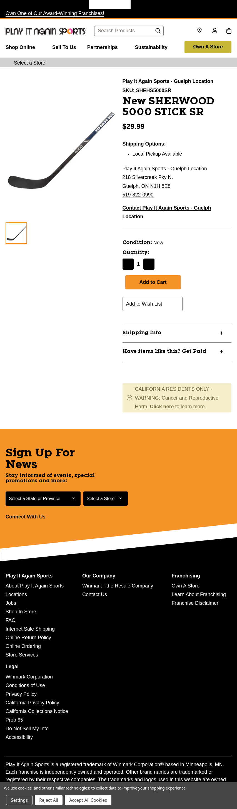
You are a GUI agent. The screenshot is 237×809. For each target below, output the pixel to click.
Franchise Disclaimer (195, 603)
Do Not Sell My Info (27, 728)
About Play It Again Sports (35, 586)
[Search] (158, 32)
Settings (19, 800)
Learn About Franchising (199, 594)
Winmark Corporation (29, 677)
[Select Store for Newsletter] (105, 498)
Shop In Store (21, 611)
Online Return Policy (28, 637)
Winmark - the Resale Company (117, 586)
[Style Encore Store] (151, 4)
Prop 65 (14, 720)
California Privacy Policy (32, 702)
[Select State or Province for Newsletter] (43, 498)
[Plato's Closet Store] (26, 4)
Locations (16, 594)
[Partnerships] (105, 46)
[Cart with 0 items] (228, 31)
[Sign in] (214, 31)
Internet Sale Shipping (30, 629)
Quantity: (136, 252)
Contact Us (94, 594)
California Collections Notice (37, 711)
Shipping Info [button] (142, 332)
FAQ (11, 620)
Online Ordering (23, 646)
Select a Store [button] (29, 63)
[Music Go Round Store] (193, 4)
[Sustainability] (151, 46)
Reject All (48, 800)
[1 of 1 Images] (16, 233)
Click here (162, 406)
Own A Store (208, 47)
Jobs (11, 603)
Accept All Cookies (88, 800)
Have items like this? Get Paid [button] (164, 351)
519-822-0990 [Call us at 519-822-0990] (138, 195)
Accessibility (19, 737)
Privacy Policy (21, 694)
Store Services (22, 655)
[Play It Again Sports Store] (110, 4)
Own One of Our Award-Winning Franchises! (55, 13)
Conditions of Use (25, 685)
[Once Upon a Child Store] (68, 4)
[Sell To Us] (64, 46)
